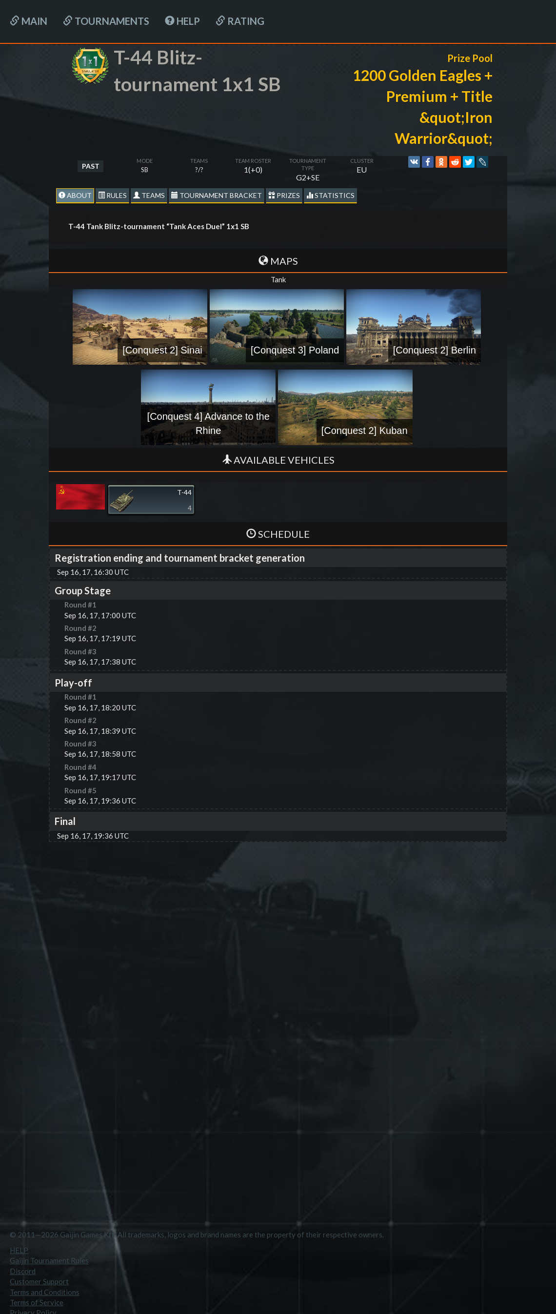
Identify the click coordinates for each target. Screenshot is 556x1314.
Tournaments (106, 21)
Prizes (284, 195)
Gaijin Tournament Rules (49, 1260)
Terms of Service (36, 1302)
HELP (182, 21)
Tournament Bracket (216, 195)
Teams (149, 195)
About (75, 195)
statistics (330, 195)
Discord (23, 1271)
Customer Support (39, 1281)
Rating (240, 21)
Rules (112, 195)
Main (28, 21)
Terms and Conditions (44, 1292)
